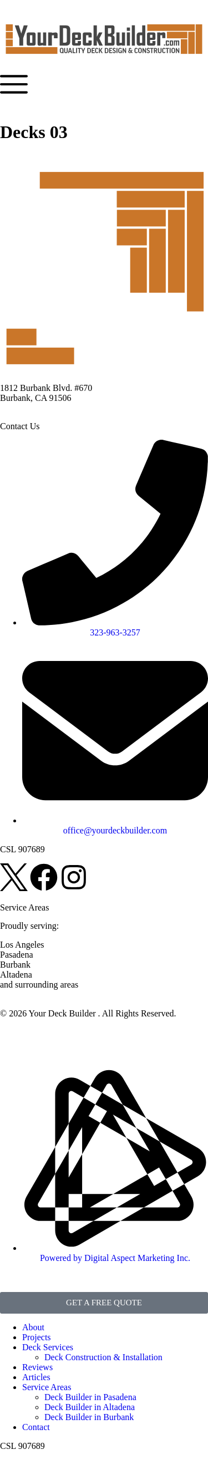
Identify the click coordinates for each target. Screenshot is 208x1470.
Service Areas (46, 1387)
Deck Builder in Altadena (89, 1407)
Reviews (37, 1367)
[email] (115, 825)
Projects (36, 1337)
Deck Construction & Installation (103, 1357)
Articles (36, 1377)
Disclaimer (77, 1032)
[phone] (115, 627)
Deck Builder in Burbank (89, 1417)
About (33, 1327)
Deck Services (47, 1347)
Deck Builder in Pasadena (90, 1397)
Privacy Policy (26, 1032)
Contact (36, 1427)
